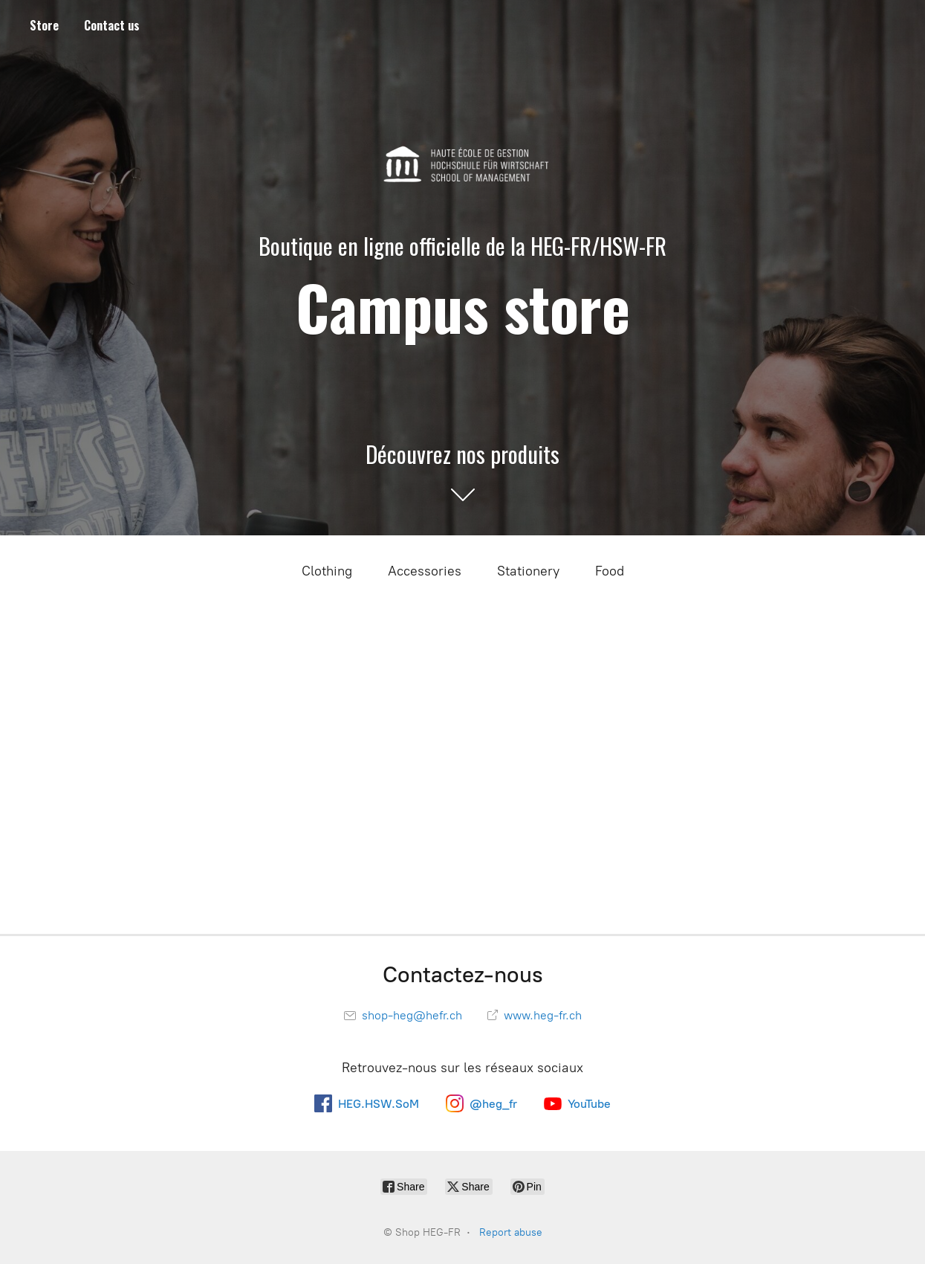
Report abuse (510, 1232)
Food (609, 571)
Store (44, 25)
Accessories (424, 571)
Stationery (528, 571)
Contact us (112, 25)
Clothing (327, 571)
